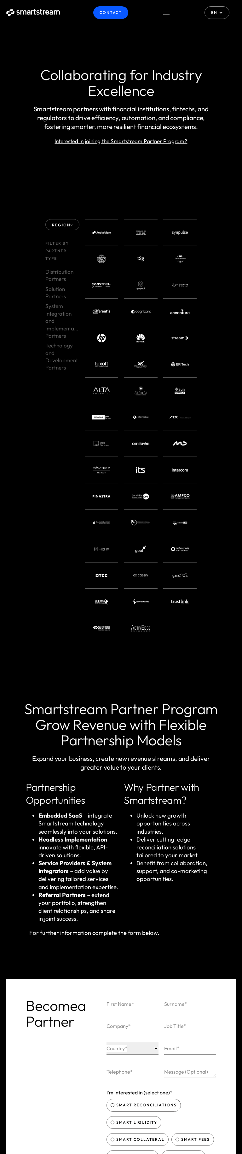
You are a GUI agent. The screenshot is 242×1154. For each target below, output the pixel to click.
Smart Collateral (138, 924)
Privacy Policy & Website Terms (166, 967)
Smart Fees (193, 924)
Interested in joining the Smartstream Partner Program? (121, 141)
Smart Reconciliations (144, 890)
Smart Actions (133, 941)
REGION (62, 224)
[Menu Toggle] (166, 12)
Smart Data (184, 941)
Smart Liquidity (134, 907)
